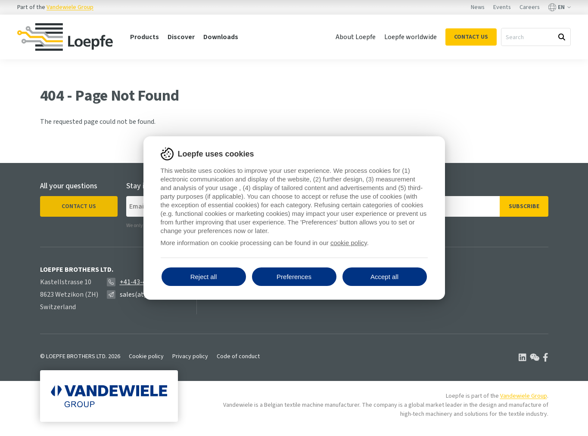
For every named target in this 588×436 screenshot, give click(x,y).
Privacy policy (190, 356)
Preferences (294, 276)
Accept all (384, 276)
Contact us (79, 206)
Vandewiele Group (70, 7)
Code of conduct (238, 356)
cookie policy (348, 242)
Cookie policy (146, 356)
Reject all (203, 276)
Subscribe (524, 206)
